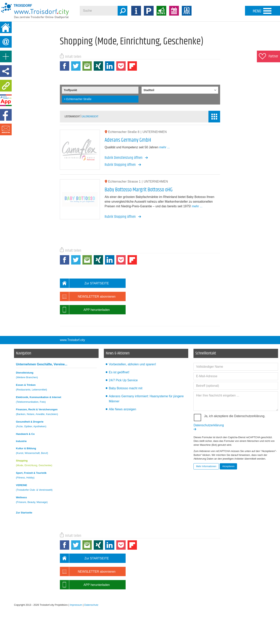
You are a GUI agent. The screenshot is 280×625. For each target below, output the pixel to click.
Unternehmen (41, 364)
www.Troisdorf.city (72, 340)
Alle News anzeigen (122, 409)
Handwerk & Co (25, 433)
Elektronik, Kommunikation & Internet (56, 400)
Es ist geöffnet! (119, 372)
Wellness (56, 500)
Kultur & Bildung (56, 451)
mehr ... (164, 147)
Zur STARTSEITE (84, 283)
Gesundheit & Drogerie (56, 424)
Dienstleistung (56, 375)
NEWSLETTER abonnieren (88, 296)
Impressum (76, 604)
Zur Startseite (24, 512)
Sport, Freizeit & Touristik (56, 475)
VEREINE (56, 488)
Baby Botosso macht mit (126, 388)
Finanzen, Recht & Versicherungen (56, 412)
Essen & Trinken (56, 387)
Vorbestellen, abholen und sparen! (132, 364)
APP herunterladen (85, 309)
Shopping (56, 463)
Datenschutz (91, 604)
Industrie (21, 441)
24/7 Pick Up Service (123, 380)
